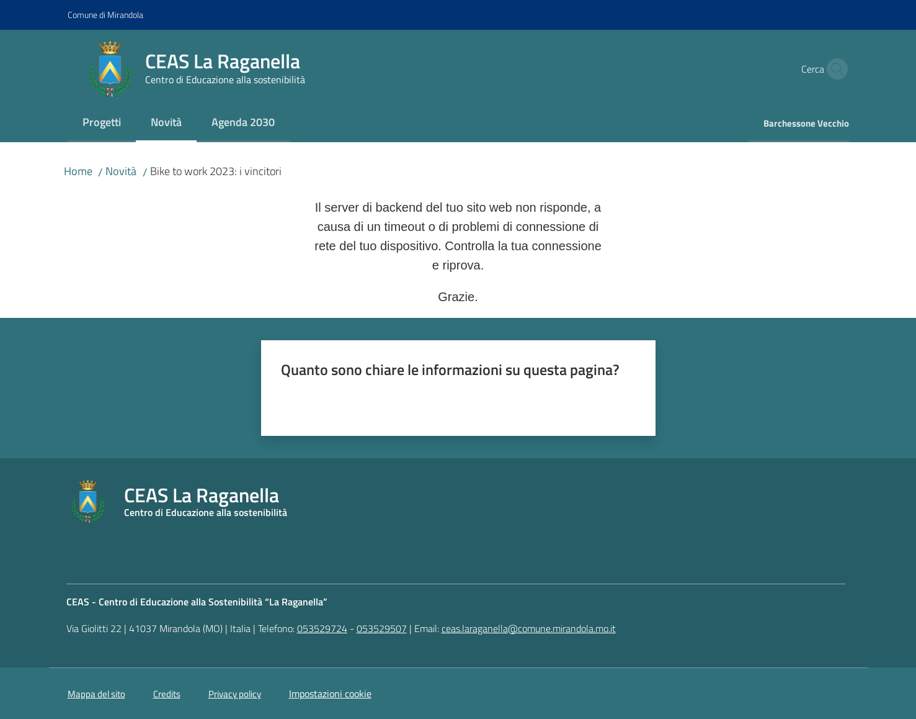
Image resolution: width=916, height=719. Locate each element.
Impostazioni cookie (330, 693)
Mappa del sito (96, 694)
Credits (166, 694)
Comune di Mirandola (105, 14)
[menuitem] (102, 123)
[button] (834, 69)
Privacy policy (234, 694)
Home (78, 171)
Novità (120, 171)
